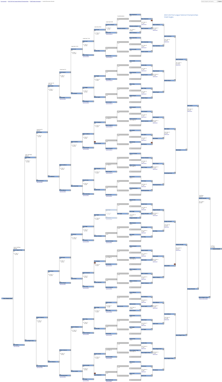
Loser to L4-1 (166, 227)
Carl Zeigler (132, 327)
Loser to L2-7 (143, 232)
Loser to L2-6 (143, 255)
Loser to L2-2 (143, 348)
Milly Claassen (133, 223)
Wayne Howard (133, 246)
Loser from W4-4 (63, 191)
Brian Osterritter (133, 37)
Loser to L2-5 (143, 279)
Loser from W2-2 (109, 358)
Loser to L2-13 (143, 93)
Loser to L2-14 (143, 70)
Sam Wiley (132, 234)
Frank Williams (133, 292)
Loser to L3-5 (155, 354)
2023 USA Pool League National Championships (18, 1)
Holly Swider (132, 257)
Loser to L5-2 (178, 250)
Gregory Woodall (133, 218)
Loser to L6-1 (189, 111)
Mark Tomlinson (133, 32)
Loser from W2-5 (109, 288)
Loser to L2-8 (143, 209)
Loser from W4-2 (63, 376)
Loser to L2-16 (143, 24)
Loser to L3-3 (155, 76)
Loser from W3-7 (86, 288)
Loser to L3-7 (155, 261)
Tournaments (3, 1)
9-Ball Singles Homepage (35, 1)
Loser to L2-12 (143, 117)
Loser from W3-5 (86, 380)
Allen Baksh (132, 130)
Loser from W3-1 (86, 195)
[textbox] (209, 1)
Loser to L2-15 (143, 47)
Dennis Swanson (133, 118)
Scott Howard (133, 107)
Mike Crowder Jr (133, 269)
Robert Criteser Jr (133, 281)
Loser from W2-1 (109, 381)
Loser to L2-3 (143, 325)
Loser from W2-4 (109, 311)
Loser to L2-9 (143, 186)
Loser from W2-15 (109, 57)
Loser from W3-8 (86, 241)
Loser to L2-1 (143, 371)
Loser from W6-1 (17, 346)
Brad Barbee (132, 142)
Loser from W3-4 (86, 56)
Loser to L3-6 (155, 308)
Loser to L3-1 (155, 169)
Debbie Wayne (133, 95)
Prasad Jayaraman (134, 188)
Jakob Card (132, 373)
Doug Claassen (133, 72)
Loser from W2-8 (109, 219)
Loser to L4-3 (166, 41)
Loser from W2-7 (109, 242)
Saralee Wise (132, 338)
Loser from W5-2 (40, 367)
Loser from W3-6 (86, 334)
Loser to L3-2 (155, 122)
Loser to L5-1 (178, 64)
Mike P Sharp (132, 165)
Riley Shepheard (133, 14)
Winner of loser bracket (203, 298)
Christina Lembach (134, 26)
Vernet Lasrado (133, 49)
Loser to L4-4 (166, 134)
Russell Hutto (132, 199)
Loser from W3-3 (86, 102)
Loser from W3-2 (86, 149)
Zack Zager (132, 211)
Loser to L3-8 (155, 215)
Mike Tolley (132, 84)
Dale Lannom (132, 304)
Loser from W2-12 (109, 126)
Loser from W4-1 (63, 284)
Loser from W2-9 (109, 196)
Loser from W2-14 (109, 80)
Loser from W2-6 (109, 265)
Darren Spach (133, 310)
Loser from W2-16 (109, 34)
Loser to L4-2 (166, 319)
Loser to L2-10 (143, 163)
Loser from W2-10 (109, 173)
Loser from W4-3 (63, 99)
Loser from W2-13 (109, 103)
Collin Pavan (132, 315)
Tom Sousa (132, 176)
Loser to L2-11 (143, 140)
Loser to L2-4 (143, 302)
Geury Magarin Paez (134, 350)
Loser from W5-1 (40, 182)
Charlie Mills (132, 61)
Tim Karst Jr (132, 362)
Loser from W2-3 (109, 335)
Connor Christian (133, 153)
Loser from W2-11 (109, 149)
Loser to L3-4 (155, 30)
